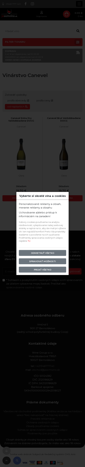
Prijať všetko (42, 269)
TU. (29, 241)
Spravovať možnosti (42, 261)
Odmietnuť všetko (42, 253)
